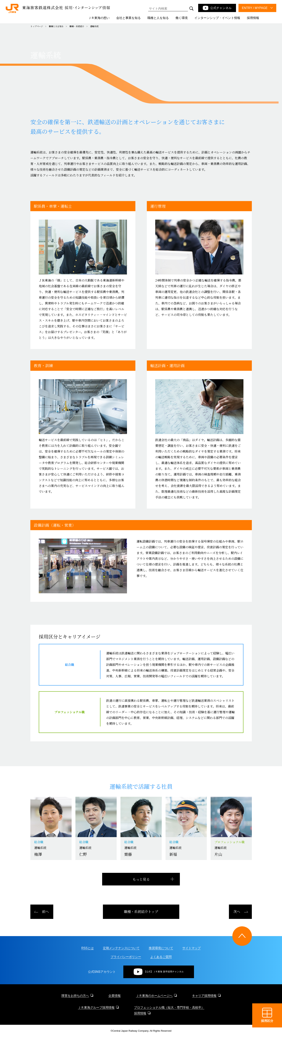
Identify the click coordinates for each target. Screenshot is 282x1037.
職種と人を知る (56, 26)
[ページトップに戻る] (242, 936)
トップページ (36, 26)
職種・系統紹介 (76, 26)
